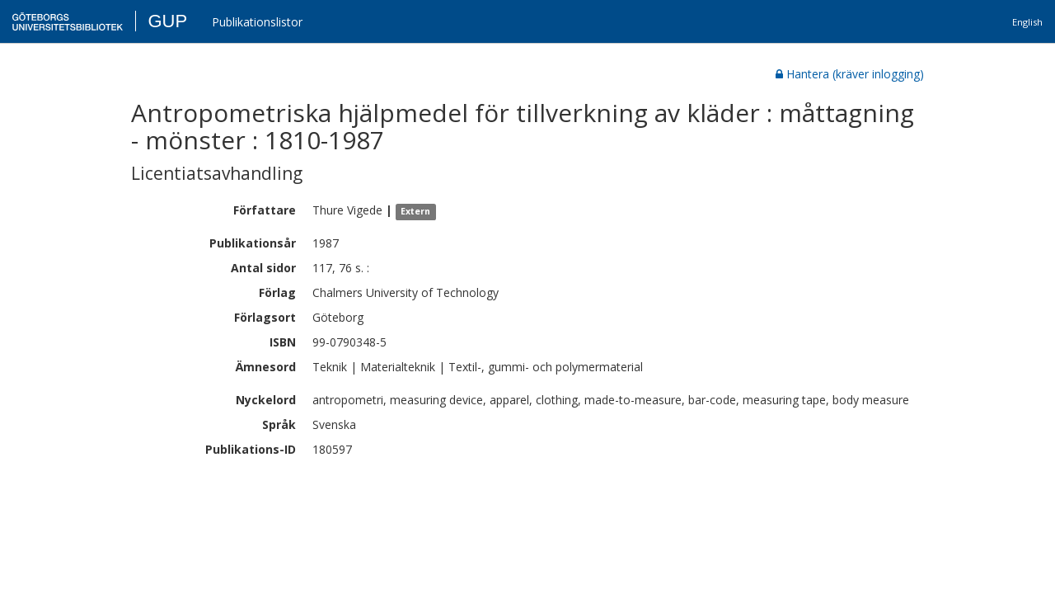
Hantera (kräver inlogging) (850, 74)
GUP (167, 21)
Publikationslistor (257, 22)
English (1027, 22)
